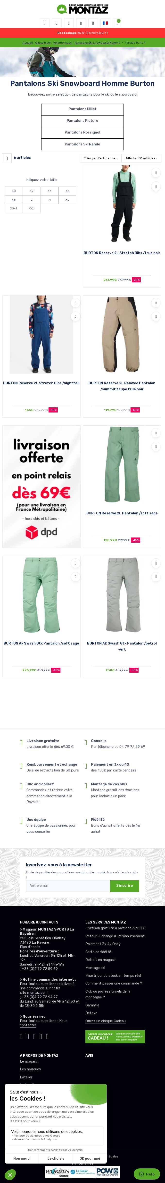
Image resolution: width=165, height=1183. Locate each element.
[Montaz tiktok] (21, 1036)
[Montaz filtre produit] (7, 158)
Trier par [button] (99, 158)
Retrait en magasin (100, 960)
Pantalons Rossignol (82, 132)
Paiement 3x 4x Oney (103, 944)
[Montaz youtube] (41, 1036)
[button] (57, 23)
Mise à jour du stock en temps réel (113, 976)
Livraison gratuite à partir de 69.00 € (115, 928)
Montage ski (95, 968)
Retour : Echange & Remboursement (115, 936)
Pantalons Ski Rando (82, 144)
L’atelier (26, 1077)
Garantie (92, 1005)
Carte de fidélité (98, 952)
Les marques (30, 1069)
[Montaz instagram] (27, 1036)
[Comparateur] (93, 23)
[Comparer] (156, 186)
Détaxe (91, 1013)
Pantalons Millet (83, 109)
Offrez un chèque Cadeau (105, 1021)
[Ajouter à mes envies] (156, 173)
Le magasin (29, 1061)
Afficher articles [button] (140, 158)
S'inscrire (124, 886)
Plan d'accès (30, 947)
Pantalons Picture (82, 121)
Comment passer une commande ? (113, 983)
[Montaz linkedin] (47, 1036)
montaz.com (37, 993)
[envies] (81, 23)
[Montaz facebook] (34, 1036)
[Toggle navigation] (45, 23)
